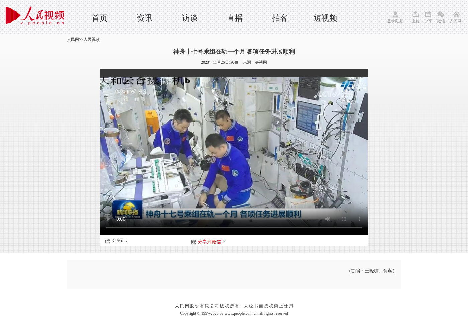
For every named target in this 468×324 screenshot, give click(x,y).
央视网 (261, 62)
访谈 (190, 18)
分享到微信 (212, 241)
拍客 (280, 18)
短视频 (325, 18)
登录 (391, 21)
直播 (235, 18)
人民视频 (92, 39)
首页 (100, 18)
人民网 (456, 21)
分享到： (120, 240)
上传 (416, 21)
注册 (400, 21)
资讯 (145, 18)
